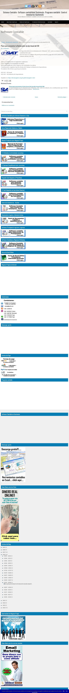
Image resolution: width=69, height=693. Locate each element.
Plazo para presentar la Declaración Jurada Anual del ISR (20, 46)
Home (3, 42)
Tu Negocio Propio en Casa (38, 22)
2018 (4, 549)
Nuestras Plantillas (12, 22)
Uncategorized (5, 25)
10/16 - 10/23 (7, 563)
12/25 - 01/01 (7, 556)
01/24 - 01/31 (7, 589)
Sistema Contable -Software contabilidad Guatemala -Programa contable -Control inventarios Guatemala (35, 13)
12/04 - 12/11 (7, 558)
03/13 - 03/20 (7, 582)
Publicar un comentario (8, 105)
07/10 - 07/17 (7, 570)
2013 (4, 605)
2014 (4, 603)
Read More (36, 89)
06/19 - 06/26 (7, 573)
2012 (4, 607)
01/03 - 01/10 (7, 597)
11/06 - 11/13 (7, 560)
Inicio (2, 22)
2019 (4, 547)
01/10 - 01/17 (7, 594)
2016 (4, 554)
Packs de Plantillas (24, 22)
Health (56, 22)
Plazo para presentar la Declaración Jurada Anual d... (18, 584)
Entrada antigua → (63, 97)
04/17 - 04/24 (7, 575)
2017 (4, 552)
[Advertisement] (22, 37)
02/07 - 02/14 (7, 587)
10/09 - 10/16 (7, 565)
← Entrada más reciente (8, 97)
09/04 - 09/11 (7, 568)
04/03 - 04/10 (7, 577)
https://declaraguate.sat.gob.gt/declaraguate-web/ (21, 78)
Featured (50, 22)
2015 (4, 600)
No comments (5, 48)
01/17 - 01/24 (7, 592)
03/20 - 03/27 (7, 580)
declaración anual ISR (12, 42)
